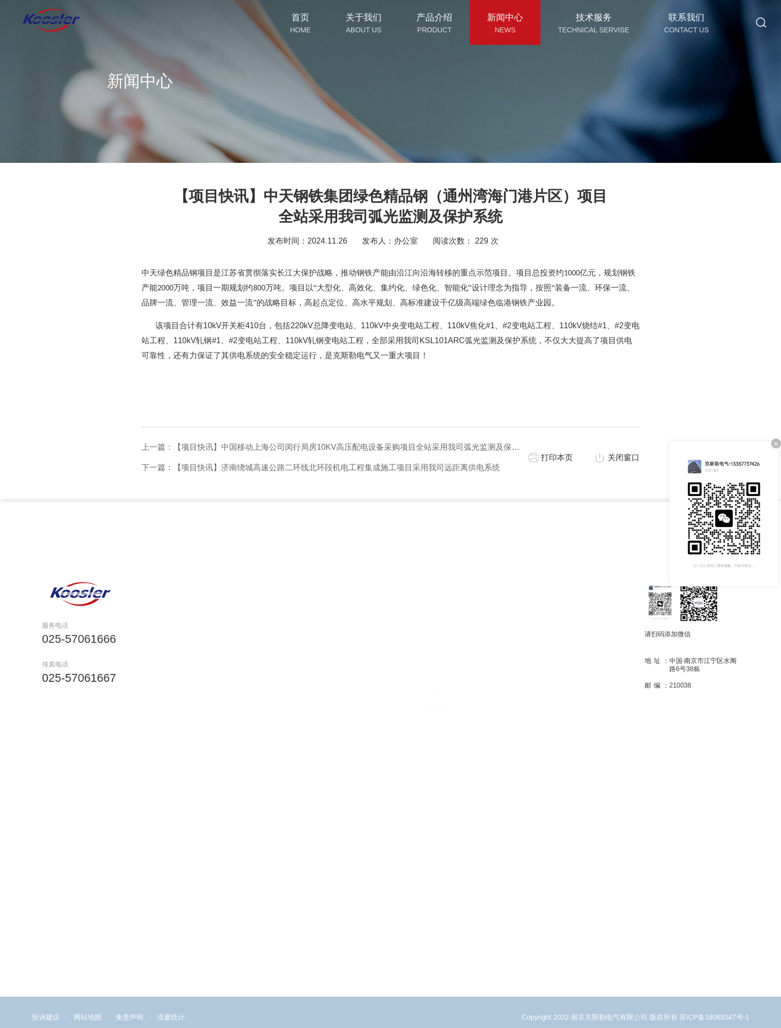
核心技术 (317, 698)
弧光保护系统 (355, 716)
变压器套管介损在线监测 (355, 734)
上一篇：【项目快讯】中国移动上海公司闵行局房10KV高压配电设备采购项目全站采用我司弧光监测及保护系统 (338, 472)
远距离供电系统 (356, 782)
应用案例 (317, 722)
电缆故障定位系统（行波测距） (356, 806)
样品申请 (419, 698)
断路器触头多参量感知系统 (355, 692)
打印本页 (557, 483)
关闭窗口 (624, 483)
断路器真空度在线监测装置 (355, 759)
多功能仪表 (355, 819)
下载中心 (419, 710)
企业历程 (317, 704)
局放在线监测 (355, 710)
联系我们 (454, 678)
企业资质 (317, 716)
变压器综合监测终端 (355, 698)
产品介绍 (355, 678)
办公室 (406, 266)
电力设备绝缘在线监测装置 (355, 765)
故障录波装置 (355, 788)
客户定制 (419, 704)
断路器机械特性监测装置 (355, 752)
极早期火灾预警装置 (355, 812)
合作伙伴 (317, 728)
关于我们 (317, 678)
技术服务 (419, 678)
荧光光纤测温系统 (355, 704)
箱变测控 (355, 794)
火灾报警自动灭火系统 (355, 776)
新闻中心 (393, 678)
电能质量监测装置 (355, 770)
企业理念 (317, 710)
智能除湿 (355, 800)
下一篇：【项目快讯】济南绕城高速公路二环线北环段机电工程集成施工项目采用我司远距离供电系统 (320, 493)
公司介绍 (317, 692)
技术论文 (419, 692)
